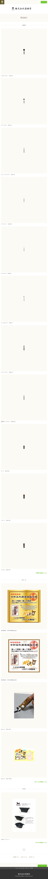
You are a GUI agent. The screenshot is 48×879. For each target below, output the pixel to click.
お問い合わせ (43, 2)
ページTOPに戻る (42, 865)
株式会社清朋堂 (24, 874)
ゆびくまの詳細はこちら (41, 781)
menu (2, 2)
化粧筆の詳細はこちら (41, 573)
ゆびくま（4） (24, 857)
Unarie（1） (32, 857)
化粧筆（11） (16, 857)
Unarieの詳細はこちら (41, 842)
